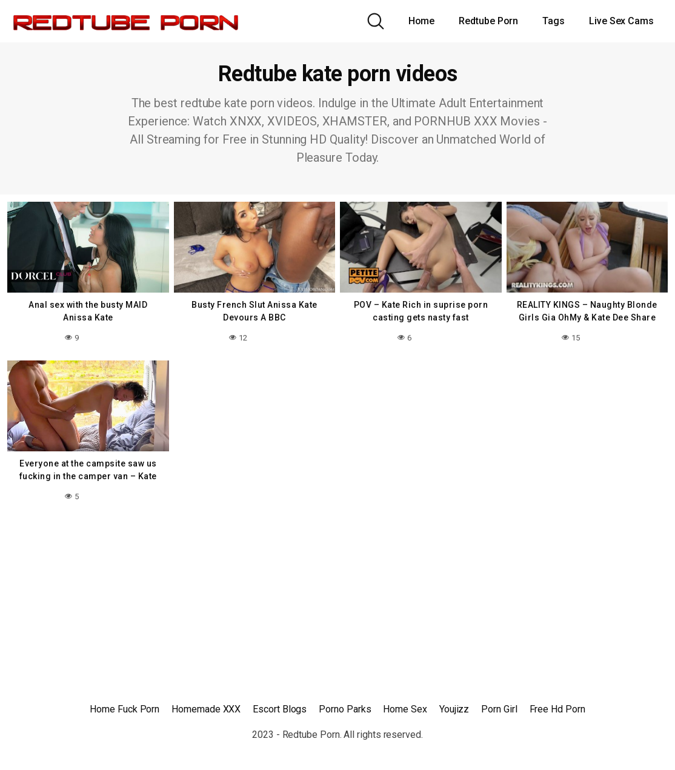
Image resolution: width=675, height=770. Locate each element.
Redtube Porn (488, 21)
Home (421, 21)
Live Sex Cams (621, 21)
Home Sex (405, 709)
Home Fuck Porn (124, 709)
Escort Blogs (280, 709)
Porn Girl (499, 709)
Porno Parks (345, 709)
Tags (553, 21)
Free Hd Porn (557, 709)
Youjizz (454, 709)
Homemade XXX (206, 709)
